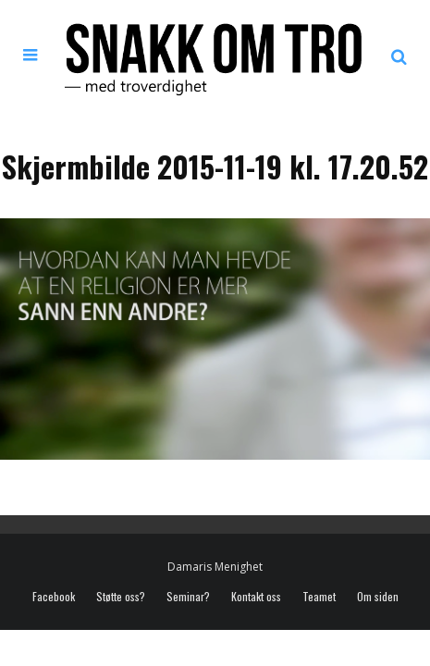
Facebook (53, 596)
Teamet (319, 596)
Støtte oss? (120, 596)
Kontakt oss (256, 596)
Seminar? (188, 596)
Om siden (378, 596)
